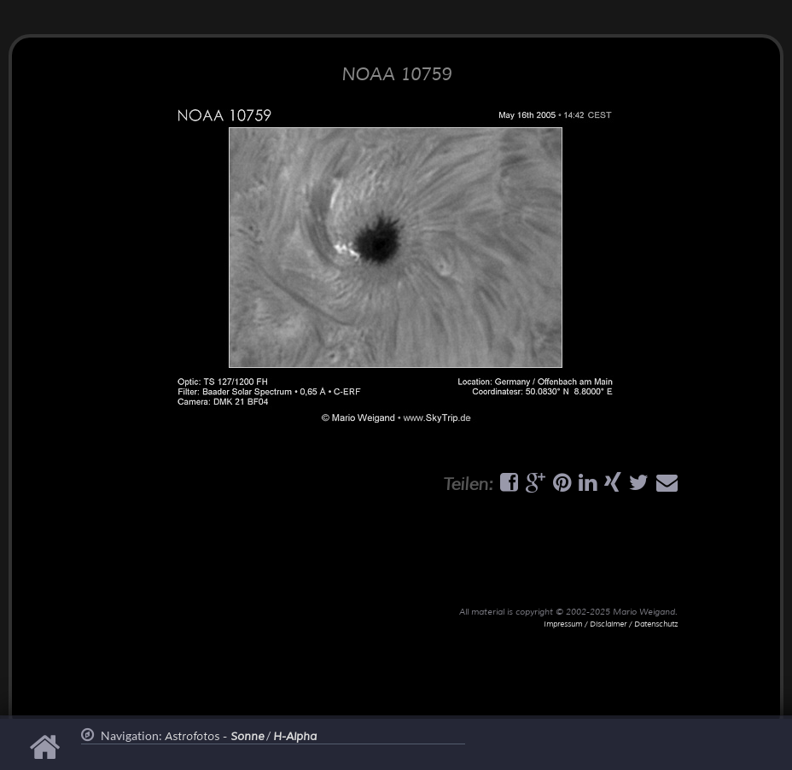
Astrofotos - (214, 737)
